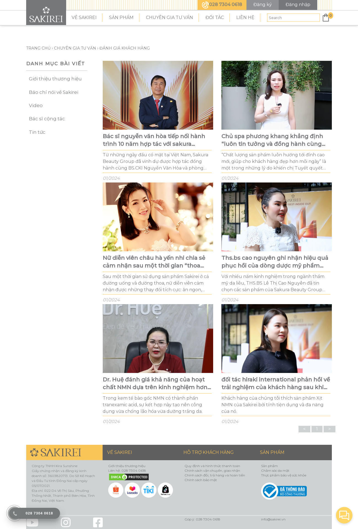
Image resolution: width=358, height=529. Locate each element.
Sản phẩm (269, 466)
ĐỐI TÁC (214, 17)
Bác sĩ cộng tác (47, 118)
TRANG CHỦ (39, 48)
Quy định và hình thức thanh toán (212, 466)
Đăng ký (262, 4)
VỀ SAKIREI (84, 17)
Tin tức (37, 132)
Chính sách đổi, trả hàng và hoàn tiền (215, 475)
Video (36, 105)
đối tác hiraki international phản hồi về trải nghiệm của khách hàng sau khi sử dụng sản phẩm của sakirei (275, 383)
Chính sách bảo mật (201, 480)
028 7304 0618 (222, 4)
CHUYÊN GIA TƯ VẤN (169, 17)
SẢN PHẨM (121, 17)
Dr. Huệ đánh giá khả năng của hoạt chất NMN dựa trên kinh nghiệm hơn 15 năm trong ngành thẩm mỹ (155, 383)
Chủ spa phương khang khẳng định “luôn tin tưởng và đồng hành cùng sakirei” (272, 140)
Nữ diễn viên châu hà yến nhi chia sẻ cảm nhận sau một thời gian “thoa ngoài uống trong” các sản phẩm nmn (157, 262)
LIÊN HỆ (245, 17)
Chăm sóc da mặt (275, 470)
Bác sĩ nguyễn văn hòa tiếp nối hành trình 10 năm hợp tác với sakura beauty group (154, 140)
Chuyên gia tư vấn (75, 48)
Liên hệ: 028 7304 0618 (127, 470)
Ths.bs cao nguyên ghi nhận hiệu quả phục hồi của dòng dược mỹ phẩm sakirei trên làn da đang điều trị (274, 262)
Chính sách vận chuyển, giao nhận (212, 470)
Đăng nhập (298, 4)
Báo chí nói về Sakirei (53, 92)
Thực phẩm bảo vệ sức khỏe (283, 475)
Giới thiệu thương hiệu (55, 78)
